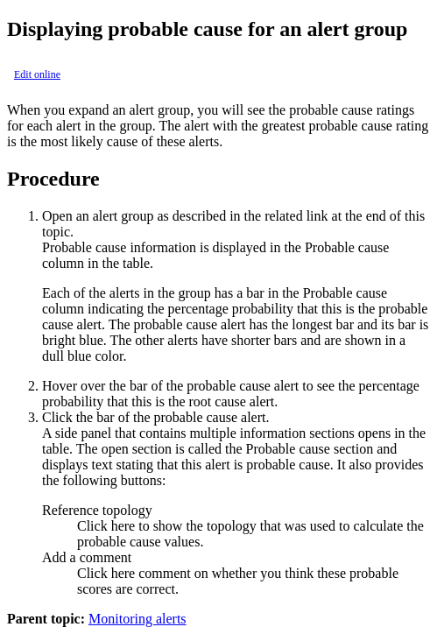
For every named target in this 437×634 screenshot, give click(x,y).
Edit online (37, 74)
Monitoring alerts (137, 618)
